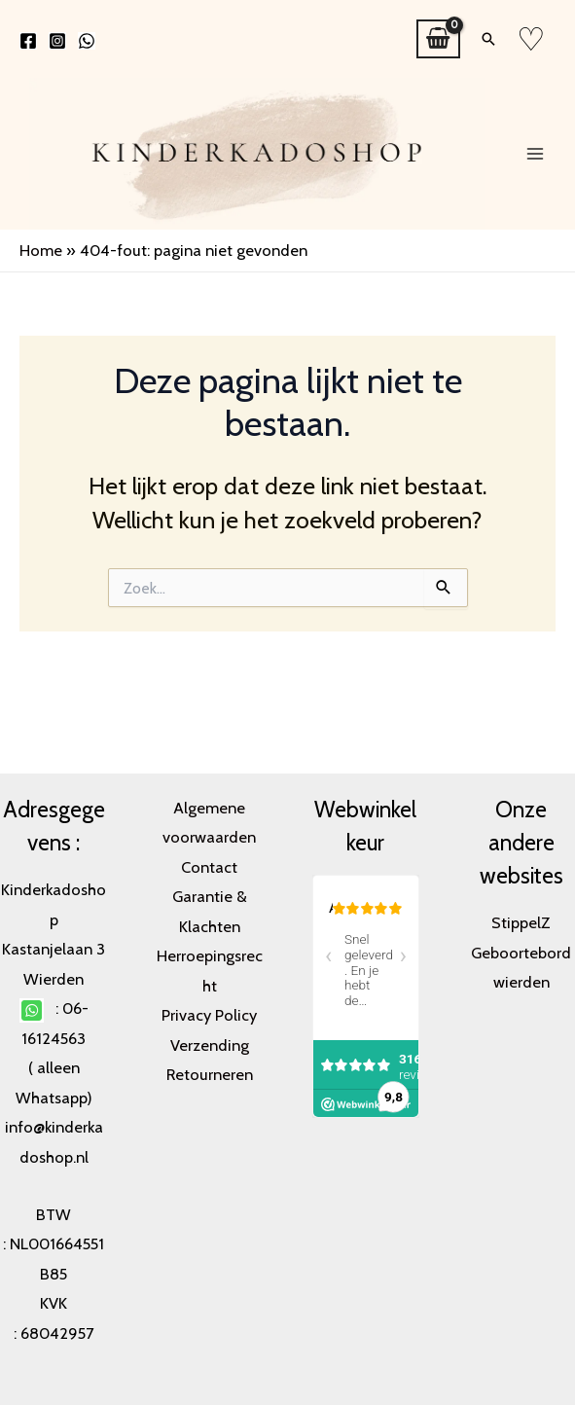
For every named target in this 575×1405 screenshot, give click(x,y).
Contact (209, 867)
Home (40, 250)
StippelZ (521, 922)
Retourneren (209, 1074)
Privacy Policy (209, 1015)
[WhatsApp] (86, 41)
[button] (488, 39)
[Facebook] (28, 41)
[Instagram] (57, 41)
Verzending (209, 1045)
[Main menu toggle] (535, 153)
